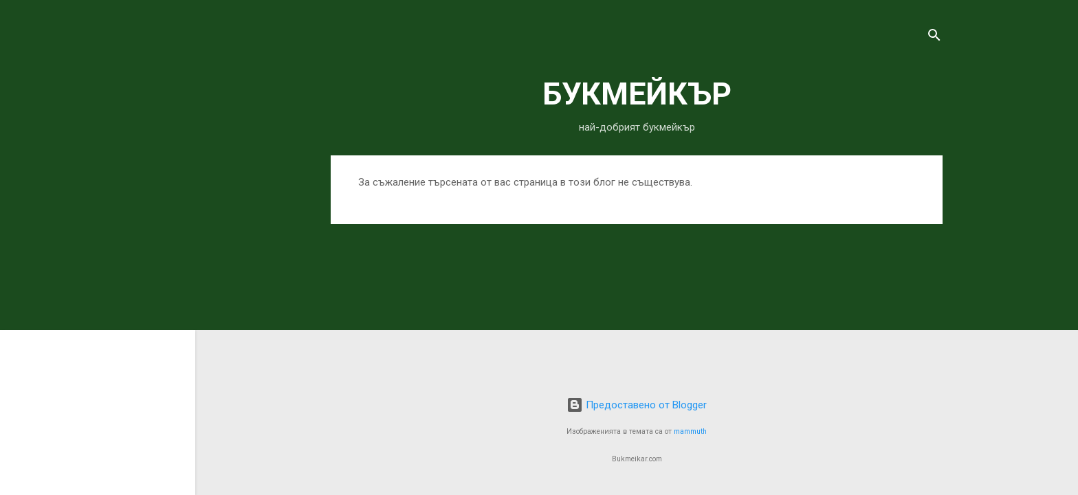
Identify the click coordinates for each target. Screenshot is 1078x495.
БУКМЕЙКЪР (637, 94)
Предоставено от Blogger (636, 405)
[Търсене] (934, 37)
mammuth (690, 431)
